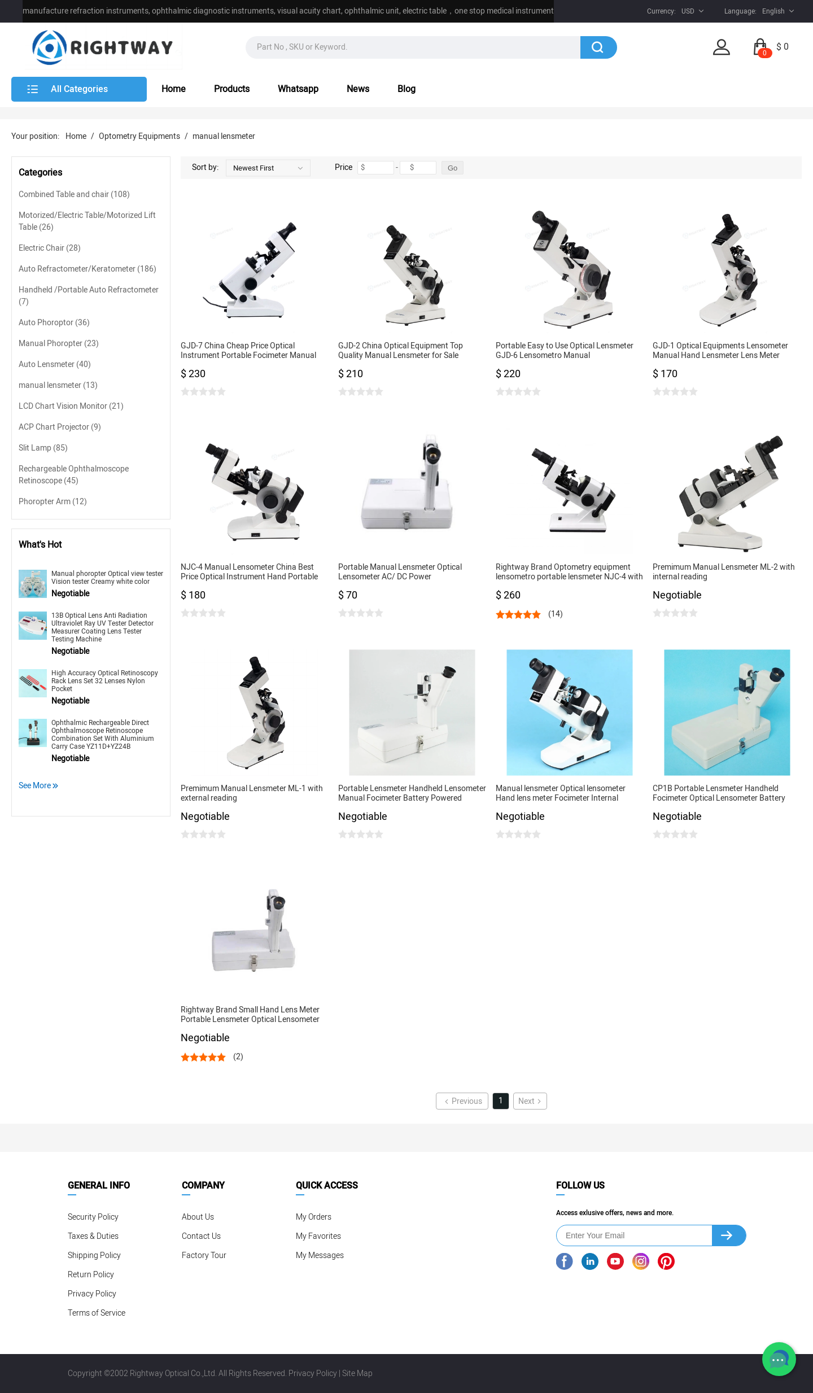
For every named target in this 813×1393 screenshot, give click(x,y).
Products (232, 89)
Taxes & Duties (93, 1236)
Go (452, 168)
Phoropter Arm (53, 502)
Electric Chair (50, 248)
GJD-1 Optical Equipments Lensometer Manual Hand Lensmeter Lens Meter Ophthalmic (720, 351)
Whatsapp (298, 89)
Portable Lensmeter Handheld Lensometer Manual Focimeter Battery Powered (412, 794)
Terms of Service (96, 1313)
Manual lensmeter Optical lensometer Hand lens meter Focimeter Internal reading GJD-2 (561, 794)
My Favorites (318, 1236)
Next (530, 1101)
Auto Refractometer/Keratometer (87, 269)
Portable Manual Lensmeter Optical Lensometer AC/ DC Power (400, 572)
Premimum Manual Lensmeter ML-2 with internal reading (724, 572)
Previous (462, 1101)
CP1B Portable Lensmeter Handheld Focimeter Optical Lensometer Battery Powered (719, 794)
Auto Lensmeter (55, 364)
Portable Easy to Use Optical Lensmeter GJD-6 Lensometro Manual (564, 351)
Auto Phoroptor (54, 323)
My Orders (313, 1217)
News (358, 89)
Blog (406, 89)
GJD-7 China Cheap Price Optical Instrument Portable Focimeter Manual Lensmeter (248, 351)
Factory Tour (204, 1255)
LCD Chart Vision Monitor (71, 406)
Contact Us (201, 1236)
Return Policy (91, 1275)
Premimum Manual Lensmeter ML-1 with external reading (252, 794)
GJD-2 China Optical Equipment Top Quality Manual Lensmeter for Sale (400, 351)
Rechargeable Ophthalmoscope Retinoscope (74, 475)
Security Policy (93, 1217)
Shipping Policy (94, 1255)
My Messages (320, 1255)
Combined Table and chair (74, 194)
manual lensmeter (224, 136)
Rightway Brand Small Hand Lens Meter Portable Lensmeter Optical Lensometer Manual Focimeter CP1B (250, 1015)
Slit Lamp (43, 448)
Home (173, 89)
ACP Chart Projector (60, 427)
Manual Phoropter (59, 344)
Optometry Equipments (139, 136)
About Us (198, 1217)
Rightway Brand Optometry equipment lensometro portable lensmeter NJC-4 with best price (569, 572)
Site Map (357, 1373)
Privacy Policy (92, 1294)
